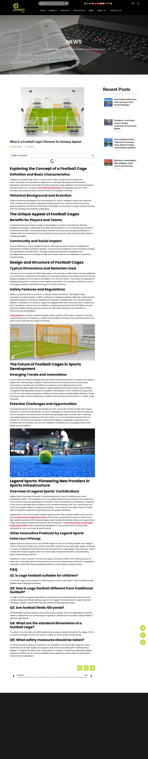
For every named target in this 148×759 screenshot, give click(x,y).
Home (44, 49)
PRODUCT (53, 10)
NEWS (91, 10)
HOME (42, 10)
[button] (93, 155)
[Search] (66, 3)
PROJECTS (65, 10)
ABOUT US (101, 10)
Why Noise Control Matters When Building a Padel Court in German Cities (125, 163)
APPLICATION (79, 10)
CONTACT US (115, 10)
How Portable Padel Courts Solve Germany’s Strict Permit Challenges (125, 102)
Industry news (54, 49)
